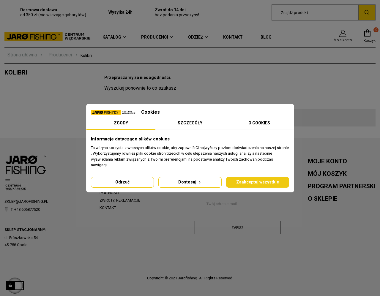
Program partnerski (342, 186)
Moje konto (343, 36)
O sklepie (323, 198)
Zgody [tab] (121, 123)
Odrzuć (122, 182)
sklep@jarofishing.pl (26, 201)
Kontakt (108, 207)
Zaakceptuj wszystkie (257, 182)
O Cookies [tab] (259, 123)
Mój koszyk (327, 173)
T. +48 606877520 (22, 209)
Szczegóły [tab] (190, 123)
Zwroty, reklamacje (120, 200)
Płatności (109, 193)
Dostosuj (190, 182)
